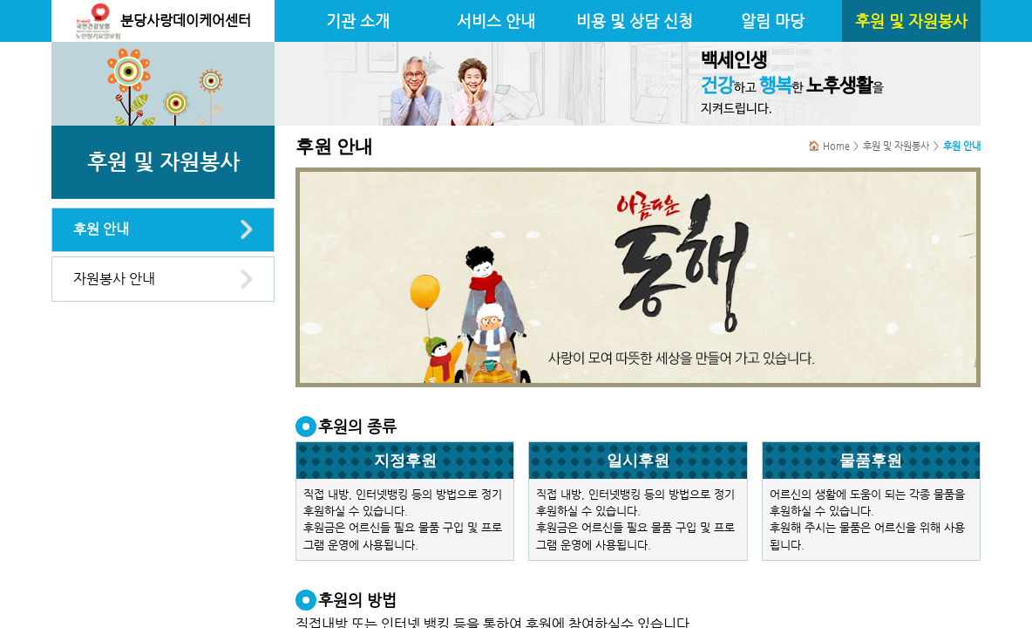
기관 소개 (358, 21)
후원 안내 (101, 229)
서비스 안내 (496, 21)
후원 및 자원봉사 (911, 21)
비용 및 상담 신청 (634, 21)
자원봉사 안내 (114, 278)
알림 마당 (773, 21)
